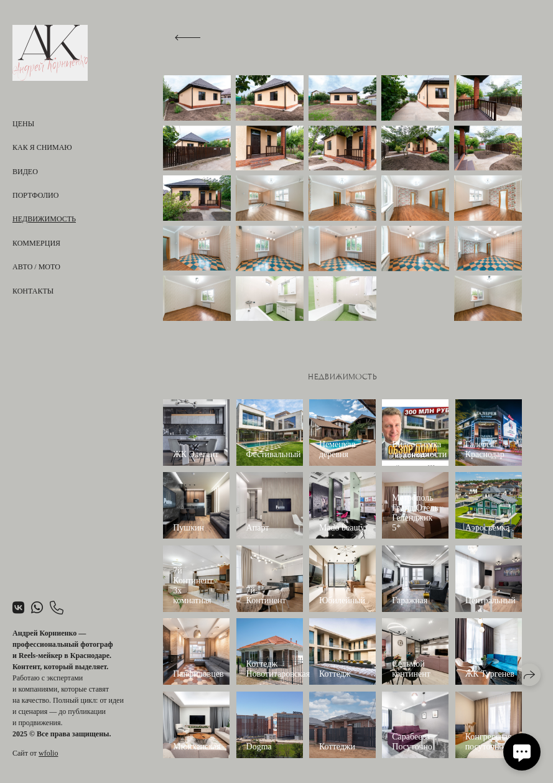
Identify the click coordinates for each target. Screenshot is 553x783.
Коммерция (36, 243)
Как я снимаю (42, 147)
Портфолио (35, 195)
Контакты (32, 291)
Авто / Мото (36, 266)
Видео (25, 171)
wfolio (48, 753)
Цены (23, 123)
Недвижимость (44, 219)
